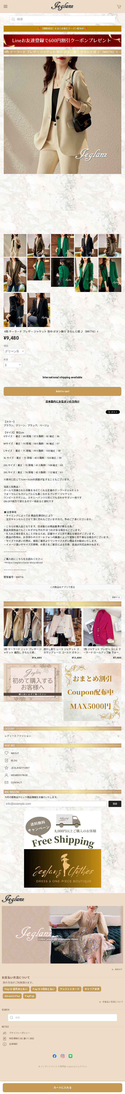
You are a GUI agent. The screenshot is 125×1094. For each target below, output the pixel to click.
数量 (6, 359)
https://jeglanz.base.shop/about (24, 562)
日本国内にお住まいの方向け (63, 401)
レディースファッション (18, 736)
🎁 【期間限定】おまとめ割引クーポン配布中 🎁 (62, 28)
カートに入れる (63, 1087)
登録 (115, 804)
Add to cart (62, 391)
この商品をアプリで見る (62, 587)
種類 (6, 346)
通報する (116, 597)
